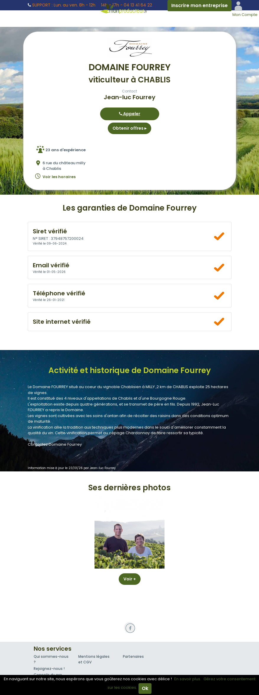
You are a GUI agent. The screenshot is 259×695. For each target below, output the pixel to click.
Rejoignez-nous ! (49, 668)
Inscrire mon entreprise (199, 5)
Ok (145, 688)
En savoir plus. (187, 679)
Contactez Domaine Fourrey (55, 444)
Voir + (129, 579)
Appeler (129, 114)
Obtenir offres (129, 128)
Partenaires (133, 656)
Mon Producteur (129, 8)
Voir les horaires (59, 177)
